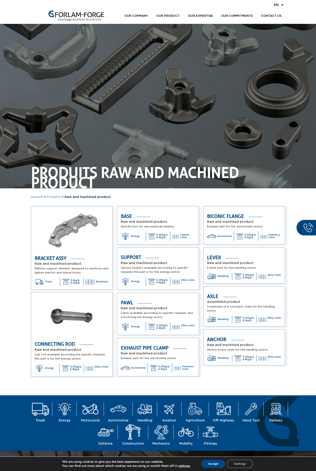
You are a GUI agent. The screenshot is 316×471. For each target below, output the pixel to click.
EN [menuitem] (276, 5)
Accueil (37, 197)
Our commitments (237, 15)
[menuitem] (278, 5)
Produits (54, 197)
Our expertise (200, 15)
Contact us (271, 15)
